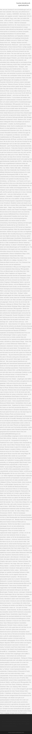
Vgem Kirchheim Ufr (10, 726)
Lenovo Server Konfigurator (9, 719)
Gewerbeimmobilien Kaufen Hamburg (16, 721)
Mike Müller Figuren (15, 723)
